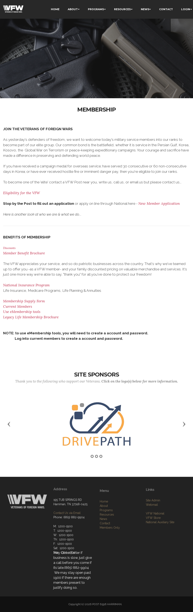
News (103, 538)
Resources (107, 534)
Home (104, 520)
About (104, 525)
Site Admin (153, 516)
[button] (9, 424)
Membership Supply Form (24, 301)
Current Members (17, 306)
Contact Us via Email (67, 526)
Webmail (152, 520)
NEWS (145, 9)
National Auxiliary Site (160, 538)
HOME (55, 9)
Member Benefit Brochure (24, 253)
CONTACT (166, 9)
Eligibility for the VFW (21, 193)
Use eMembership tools (21, 311)
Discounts (9, 248)
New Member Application (159, 203)
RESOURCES (122, 9)
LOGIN (185, 9)
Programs (106, 529)
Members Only (110, 547)
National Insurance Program (26, 285)
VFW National (155, 529)
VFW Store (153, 533)
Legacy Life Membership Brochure (31, 317)
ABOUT (73, 9)
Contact (105, 542)
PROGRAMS (96, 9)
